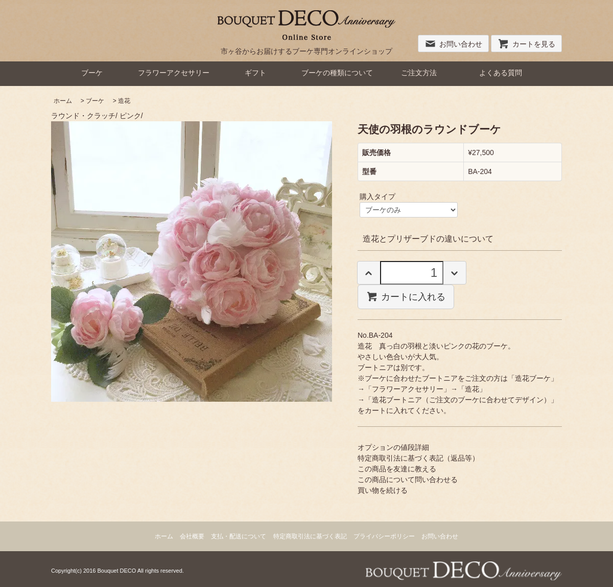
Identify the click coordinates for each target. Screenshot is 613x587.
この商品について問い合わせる (408, 479)
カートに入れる (405, 296)
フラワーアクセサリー (173, 73)
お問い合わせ (453, 44)
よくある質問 (500, 73)
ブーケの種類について (337, 73)
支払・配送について (238, 536)
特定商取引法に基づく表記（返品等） (418, 458)
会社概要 (192, 536)
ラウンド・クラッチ (83, 116)
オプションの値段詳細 (393, 447)
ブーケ (92, 73)
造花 (124, 100)
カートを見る (526, 44)
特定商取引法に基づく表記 (310, 536)
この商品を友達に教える (397, 469)
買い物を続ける (383, 490)
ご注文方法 (419, 73)
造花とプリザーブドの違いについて (428, 238)
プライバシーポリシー (384, 536)
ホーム (63, 100)
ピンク (130, 116)
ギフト (255, 73)
